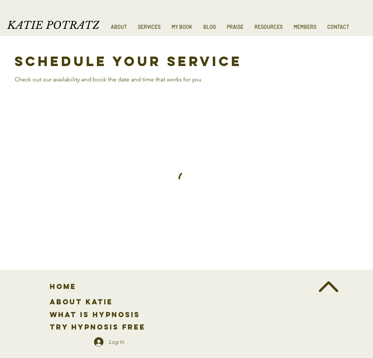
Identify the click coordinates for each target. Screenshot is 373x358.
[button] (149, 27)
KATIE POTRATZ (53, 25)
